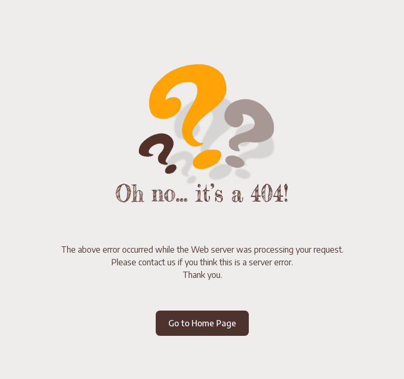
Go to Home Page (202, 323)
